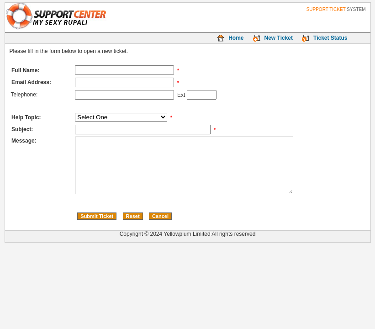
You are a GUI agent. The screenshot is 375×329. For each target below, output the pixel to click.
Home (235, 38)
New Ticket (278, 38)
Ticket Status (330, 38)
